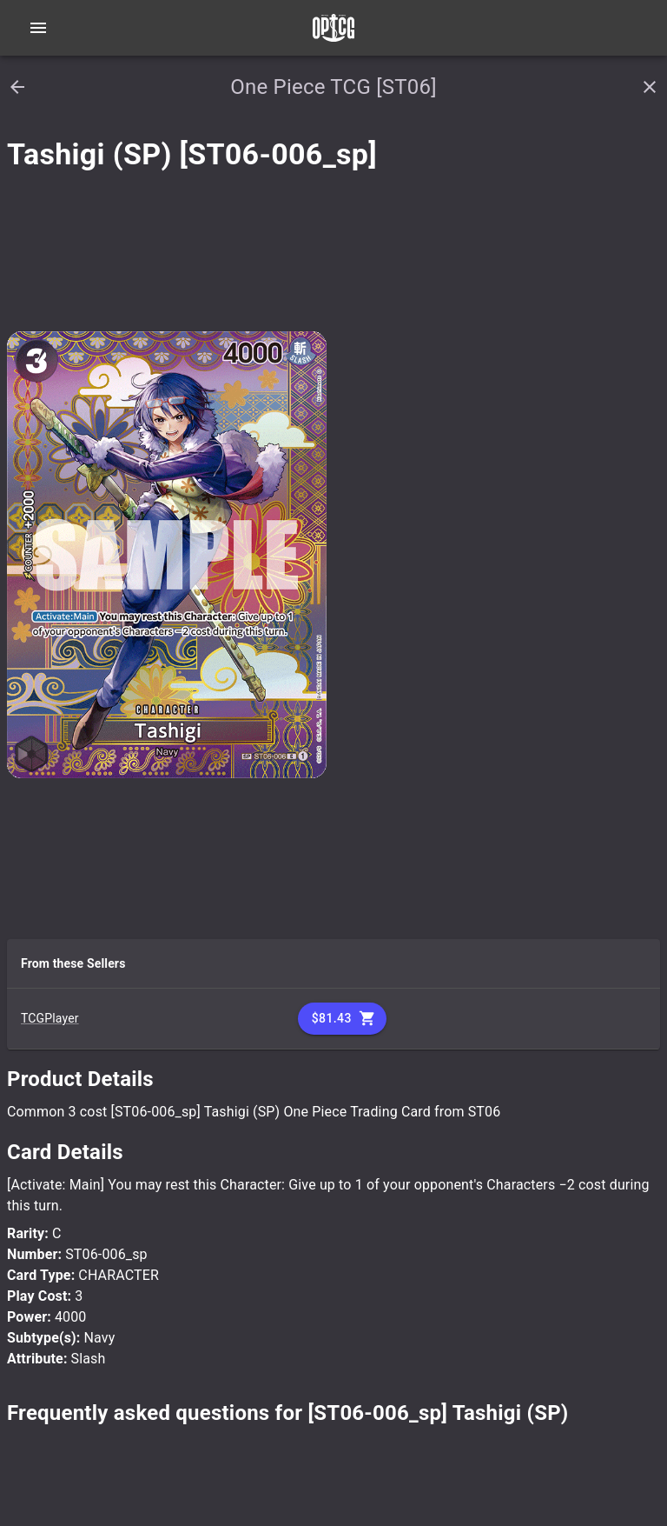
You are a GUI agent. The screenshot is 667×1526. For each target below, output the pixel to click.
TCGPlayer (50, 1018)
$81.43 (342, 1019)
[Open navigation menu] (38, 27)
